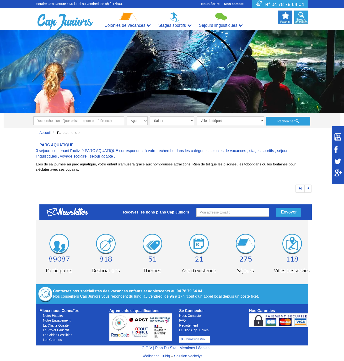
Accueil (45, 133)
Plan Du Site (166, 348)
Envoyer (289, 212)
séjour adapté (101, 156)
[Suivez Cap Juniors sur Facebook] (337, 149)
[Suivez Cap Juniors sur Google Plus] (337, 173)
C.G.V (147, 348)
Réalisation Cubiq (156, 356)
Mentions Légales (195, 348)
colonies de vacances (228, 151)
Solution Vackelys (188, 356)
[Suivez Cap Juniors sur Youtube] (337, 137)
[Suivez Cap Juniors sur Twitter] (337, 161)
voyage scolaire (73, 156)
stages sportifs (261, 151)
